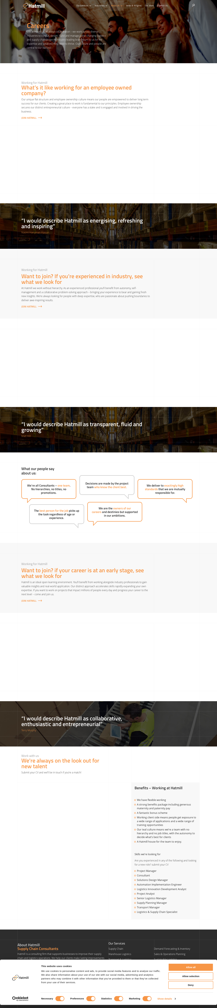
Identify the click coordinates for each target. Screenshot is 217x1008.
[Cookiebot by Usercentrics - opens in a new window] (20, 1002)
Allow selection (190, 979)
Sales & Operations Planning (169, 954)
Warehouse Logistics (119, 954)
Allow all (191, 970)
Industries (102, 5)
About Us (117, 5)
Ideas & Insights (133, 5)
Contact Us (161, 5)
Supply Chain (115, 948)
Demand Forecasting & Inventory (172, 948)
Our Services (85, 5)
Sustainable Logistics (165, 959)
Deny (191, 988)
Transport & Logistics (119, 959)
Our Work (148, 5)
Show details (164, 1001)
